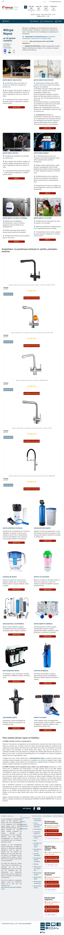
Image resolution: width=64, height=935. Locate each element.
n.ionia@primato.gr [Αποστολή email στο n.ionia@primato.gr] (52, 861)
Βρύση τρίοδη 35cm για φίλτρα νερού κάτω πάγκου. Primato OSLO (32, 428)
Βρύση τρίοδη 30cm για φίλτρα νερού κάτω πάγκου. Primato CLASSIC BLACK (32, 285)
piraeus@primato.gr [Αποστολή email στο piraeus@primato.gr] (52, 886)
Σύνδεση (22, 821)
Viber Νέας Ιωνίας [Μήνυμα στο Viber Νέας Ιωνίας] (52, 865)
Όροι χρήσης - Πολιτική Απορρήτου (38, 859)
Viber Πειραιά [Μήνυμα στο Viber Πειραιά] (50, 889)
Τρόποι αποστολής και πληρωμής (38, 824)
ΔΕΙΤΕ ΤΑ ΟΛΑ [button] (16, 107)
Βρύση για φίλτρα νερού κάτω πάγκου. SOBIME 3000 (32, 380)
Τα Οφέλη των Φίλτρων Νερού (38, 844)
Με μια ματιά (8, 294)
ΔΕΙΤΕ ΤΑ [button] (16, 178)
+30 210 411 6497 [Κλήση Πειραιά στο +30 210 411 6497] (52, 882)
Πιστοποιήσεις (38, 829)
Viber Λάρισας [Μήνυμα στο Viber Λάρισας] (51, 914)
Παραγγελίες (23, 828)
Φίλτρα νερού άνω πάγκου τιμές (37, 868)
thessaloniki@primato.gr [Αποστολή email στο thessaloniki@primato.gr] (53, 834)
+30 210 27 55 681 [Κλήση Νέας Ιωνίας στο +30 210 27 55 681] (52, 857)
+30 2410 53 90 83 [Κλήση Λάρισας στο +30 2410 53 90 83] (52, 907)
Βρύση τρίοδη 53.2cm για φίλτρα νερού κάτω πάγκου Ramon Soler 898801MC (32, 476)
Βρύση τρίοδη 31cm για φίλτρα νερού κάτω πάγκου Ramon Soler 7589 (32, 332)
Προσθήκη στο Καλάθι (31, 298)
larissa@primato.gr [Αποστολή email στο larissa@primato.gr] (52, 910)
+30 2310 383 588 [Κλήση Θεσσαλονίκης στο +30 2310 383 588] (52, 830)
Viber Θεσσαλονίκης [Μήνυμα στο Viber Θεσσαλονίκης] (52, 838)
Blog (35, 840)
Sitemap (36, 864)
